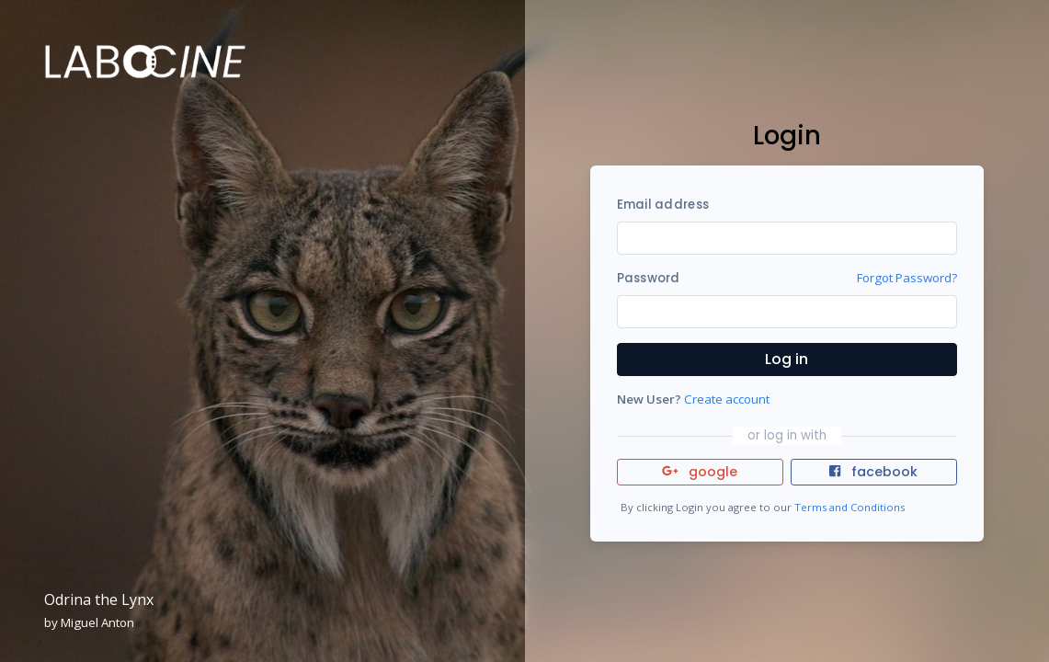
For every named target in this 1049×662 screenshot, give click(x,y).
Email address (663, 204)
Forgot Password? (907, 277)
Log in (786, 359)
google (700, 471)
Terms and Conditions (849, 507)
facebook (873, 471)
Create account (727, 399)
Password (648, 278)
